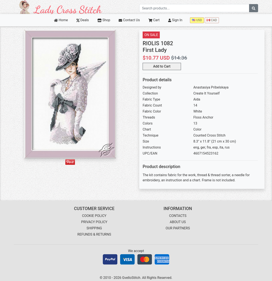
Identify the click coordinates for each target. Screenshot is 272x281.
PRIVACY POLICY (94, 222)
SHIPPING (94, 228)
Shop (103, 20)
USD (197, 20)
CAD (212, 20)
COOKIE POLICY (94, 216)
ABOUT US (178, 222)
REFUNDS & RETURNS (94, 234)
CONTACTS (178, 216)
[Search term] (194, 8)
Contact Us (129, 20)
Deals (82, 20)
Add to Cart (161, 66)
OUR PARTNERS (178, 228)
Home (61, 20)
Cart (154, 20)
